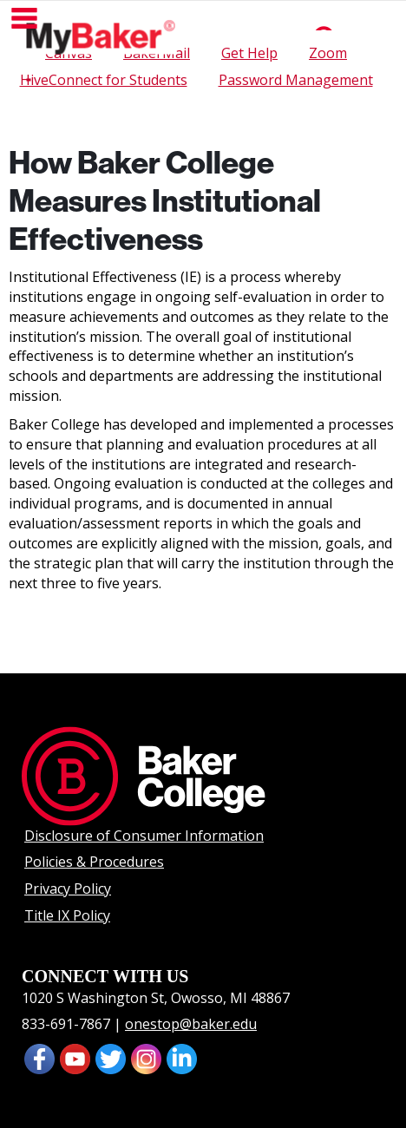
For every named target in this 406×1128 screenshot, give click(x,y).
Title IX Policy (67, 915)
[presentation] (75, 1057)
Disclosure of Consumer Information (144, 835)
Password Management (296, 79)
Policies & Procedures (94, 861)
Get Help (249, 52)
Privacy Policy (67, 888)
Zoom (328, 52)
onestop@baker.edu (191, 1023)
